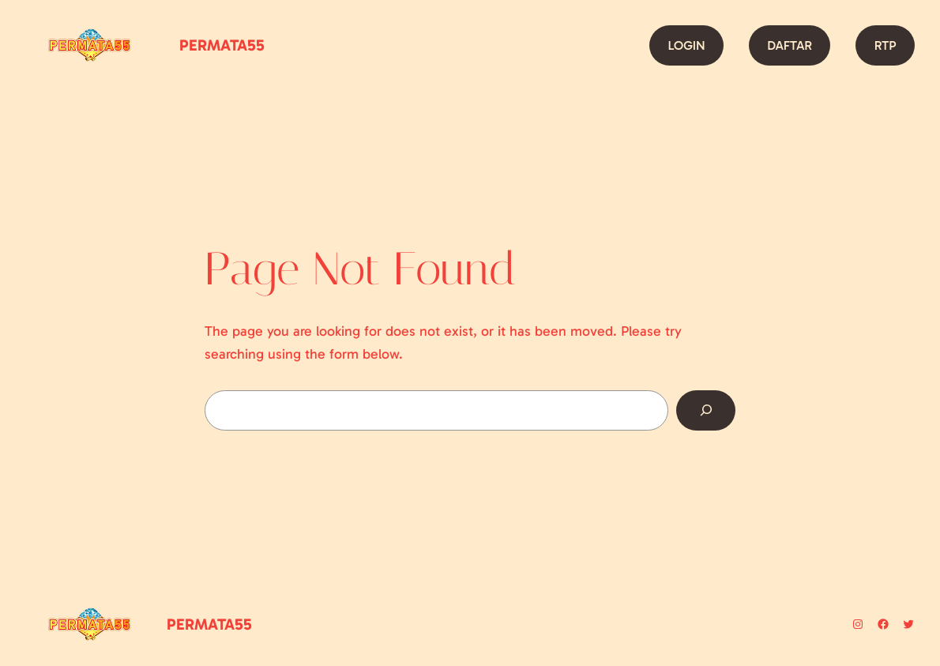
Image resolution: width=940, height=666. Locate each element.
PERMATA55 (222, 45)
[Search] (705, 410)
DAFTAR (789, 45)
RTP (885, 45)
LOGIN (686, 45)
